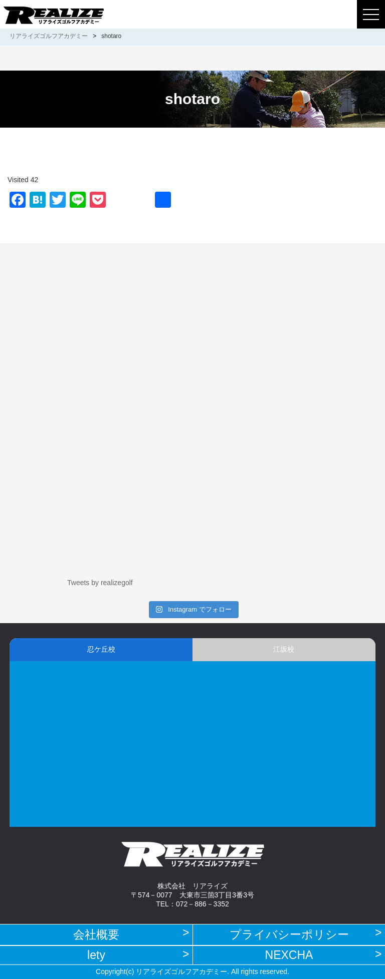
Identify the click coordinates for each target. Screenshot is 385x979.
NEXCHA (289, 954)
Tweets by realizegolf (100, 583)
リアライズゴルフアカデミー (49, 36)
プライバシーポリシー (289, 934)
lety (96, 954)
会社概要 (96, 934)
